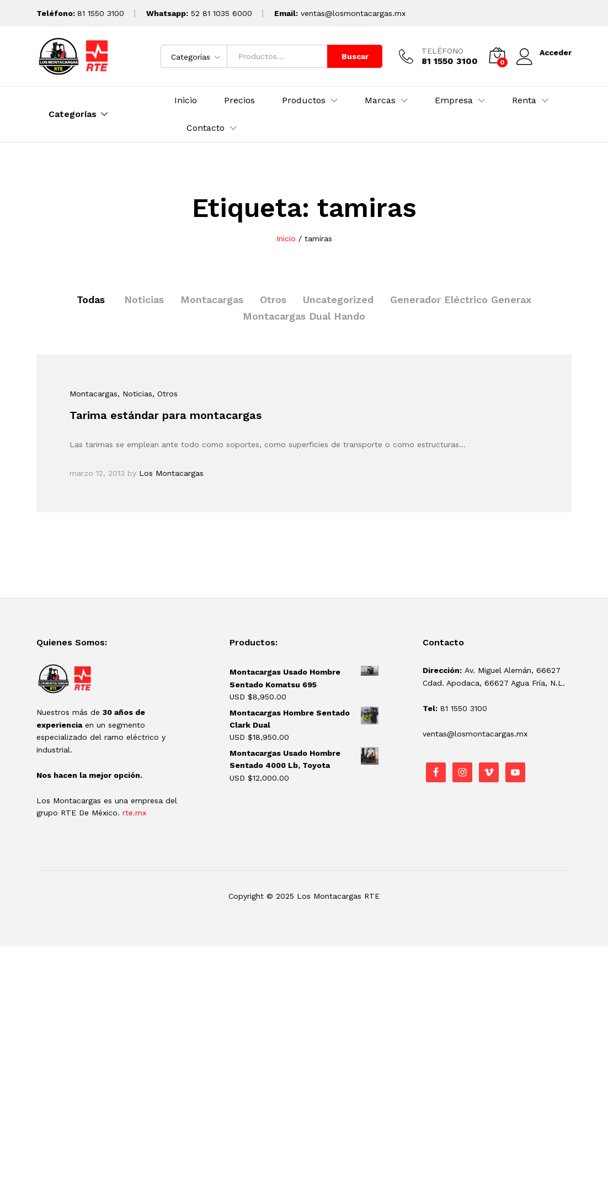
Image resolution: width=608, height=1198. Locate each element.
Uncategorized (338, 299)
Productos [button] (304, 100)
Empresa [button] (454, 100)
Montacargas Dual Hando (304, 316)
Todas (91, 299)
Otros (273, 299)
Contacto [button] (205, 128)
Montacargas (211, 299)
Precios (239, 100)
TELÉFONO (442, 50)
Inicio (185, 100)
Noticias (144, 299)
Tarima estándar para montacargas (166, 415)
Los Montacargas (171, 473)
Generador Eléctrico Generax (460, 299)
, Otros (165, 393)
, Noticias (135, 393)
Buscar (355, 56)
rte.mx (134, 812)
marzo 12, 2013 (97, 473)
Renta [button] (524, 100)
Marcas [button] (380, 100)
